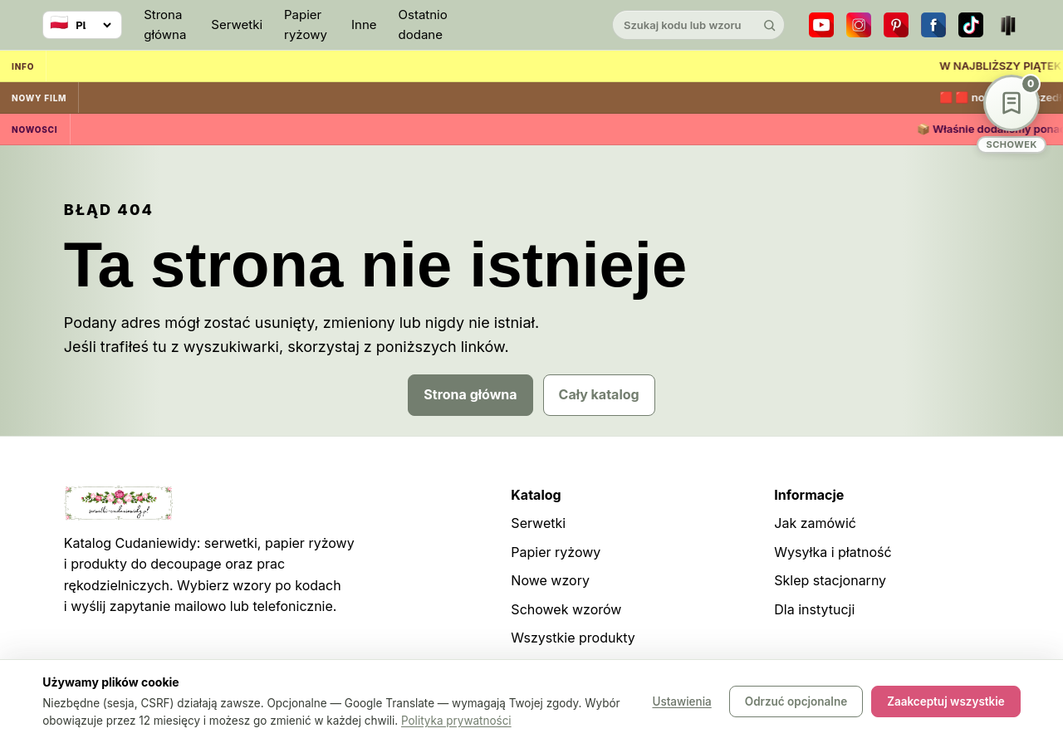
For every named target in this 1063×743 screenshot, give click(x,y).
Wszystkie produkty (572, 637)
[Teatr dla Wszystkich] (1008, 24)
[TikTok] (970, 24)
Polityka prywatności (456, 720)
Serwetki (236, 24)
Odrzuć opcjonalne (796, 701)
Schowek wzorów (566, 609)
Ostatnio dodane (423, 24)
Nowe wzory (550, 580)
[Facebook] (933, 24)
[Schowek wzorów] (1011, 114)
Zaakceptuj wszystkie (946, 701)
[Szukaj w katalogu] (684, 25)
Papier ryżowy (305, 24)
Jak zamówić (815, 523)
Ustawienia (681, 701)
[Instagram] (858, 24)
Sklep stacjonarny (830, 580)
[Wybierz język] (82, 25)
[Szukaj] (770, 25)
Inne (364, 24)
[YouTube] (821, 24)
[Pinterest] (896, 24)
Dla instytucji (814, 609)
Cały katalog (599, 394)
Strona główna (165, 24)
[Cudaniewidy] (531, 25)
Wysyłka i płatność (832, 552)
